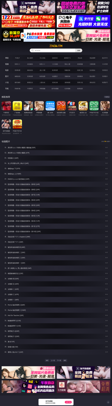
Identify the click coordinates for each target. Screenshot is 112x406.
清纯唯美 (80, 76)
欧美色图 (42, 76)
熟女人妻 (67, 64)
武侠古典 (55, 82)
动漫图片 (55, 76)
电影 (7, 70)
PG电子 (17, 58)
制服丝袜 (67, 70)
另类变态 (105, 70)
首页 (47, 360)
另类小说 (80, 82)
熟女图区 (92, 76)
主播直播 (92, 64)
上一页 (53, 360)
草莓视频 (42, 89)
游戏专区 (55, 58)
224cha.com (56, 46)
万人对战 (42, 58)
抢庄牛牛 (105, 58)
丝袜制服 (80, 64)
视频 (7, 64)
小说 (7, 82)
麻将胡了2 (67, 58)
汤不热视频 (54, 89)
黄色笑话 (92, 82)
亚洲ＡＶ (17, 64)
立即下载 (68, 402)
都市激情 (17, 82)
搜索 (78, 50)
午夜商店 (30, 89)
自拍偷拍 (30, 64)
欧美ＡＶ (42, 64)
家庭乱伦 (30, 82)
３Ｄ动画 (55, 64)
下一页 (59, 360)
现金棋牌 (92, 58)
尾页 (65, 360)
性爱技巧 (105, 82)
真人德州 (30, 58)
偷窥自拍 (17, 76)
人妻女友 (42, 82)
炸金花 (80, 58)
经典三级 (80, 70)
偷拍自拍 (30, 70)
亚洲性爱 (17, 70)
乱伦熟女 (92, 70)
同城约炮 (17, 89)
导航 (7, 88)
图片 (7, 76)
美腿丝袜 (67, 76)
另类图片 (105, 76)
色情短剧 (80, 89)
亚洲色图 (30, 76)
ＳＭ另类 (105, 64)
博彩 (7, 58)
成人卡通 (42, 70)
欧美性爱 (55, 70)
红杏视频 (67, 89)
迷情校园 (67, 82)
